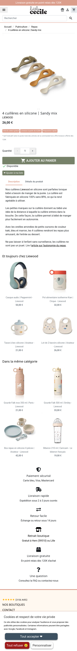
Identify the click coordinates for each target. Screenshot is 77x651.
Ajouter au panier (38, 160)
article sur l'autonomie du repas (48, 245)
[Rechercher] (34, 18)
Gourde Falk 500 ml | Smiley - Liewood (58, 406)
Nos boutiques (13, 604)
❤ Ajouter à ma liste (13, 173)
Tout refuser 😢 (17, 645)
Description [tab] (14, 181)
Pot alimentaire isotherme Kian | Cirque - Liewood (57, 301)
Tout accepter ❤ (31, 636)
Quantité (7, 150)
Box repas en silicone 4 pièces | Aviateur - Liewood (19, 452)
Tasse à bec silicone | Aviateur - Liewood (19, 347)
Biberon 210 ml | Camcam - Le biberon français (57, 452)
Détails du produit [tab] (34, 181)
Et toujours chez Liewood (20, 256)
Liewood (7, 117)
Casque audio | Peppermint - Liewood (19, 301)
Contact (8, 610)
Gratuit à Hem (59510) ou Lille (38, 535)
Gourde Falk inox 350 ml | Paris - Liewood (19, 406)
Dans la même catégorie (19, 361)
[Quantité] (25, 151)
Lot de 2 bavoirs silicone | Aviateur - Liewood (57, 347)
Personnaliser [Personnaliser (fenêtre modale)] (42, 645)
